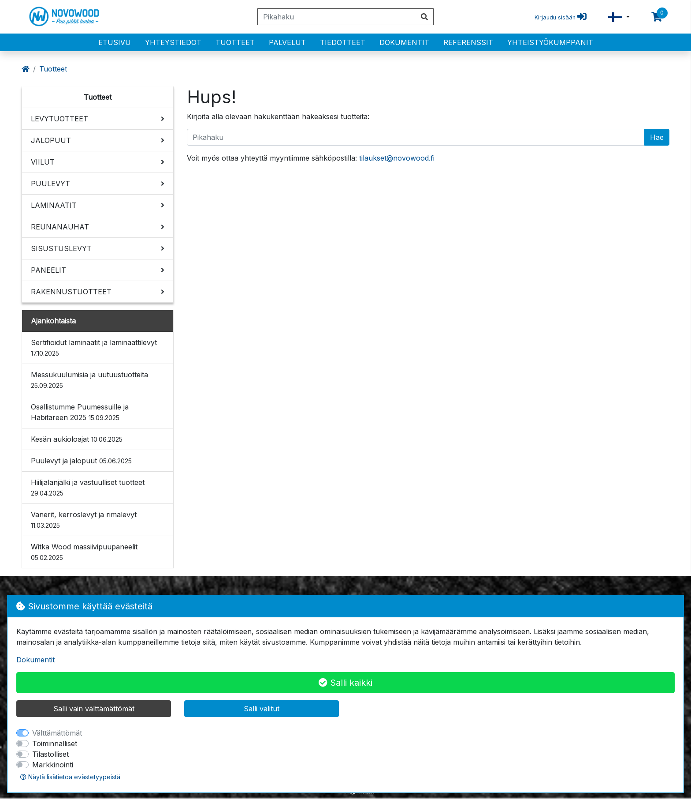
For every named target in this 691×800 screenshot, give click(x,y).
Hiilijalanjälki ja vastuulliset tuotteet (88, 487)
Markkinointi (52, 764)
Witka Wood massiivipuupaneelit (84, 551)
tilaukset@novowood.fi (397, 158)
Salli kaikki (345, 682)
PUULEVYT (50, 183)
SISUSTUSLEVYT (61, 248)
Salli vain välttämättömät (93, 708)
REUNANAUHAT (60, 226)
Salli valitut (261, 708)
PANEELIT (48, 270)
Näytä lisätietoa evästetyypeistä (70, 777)
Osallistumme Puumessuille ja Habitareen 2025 (80, 412)
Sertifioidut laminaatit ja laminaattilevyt (94, 347)
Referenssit (468, 42)
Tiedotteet (342, 42)
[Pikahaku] (336, 16)
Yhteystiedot (173, 42)
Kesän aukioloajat (77, 439)
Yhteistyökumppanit (550, 42)
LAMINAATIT (54, 205)
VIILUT (43, 162)
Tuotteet (235, 42)
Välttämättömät (57, 733)
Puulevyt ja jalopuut (81, 460)
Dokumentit (404, 42)
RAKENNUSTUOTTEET (71, 291)
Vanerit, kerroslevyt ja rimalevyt (84, 519)
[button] (619, 17)
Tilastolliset (50, 754)
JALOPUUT (51, 140)
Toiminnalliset (54, 743)
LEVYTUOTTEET (59, 118)
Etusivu (114, 42)
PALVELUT (287, 42)
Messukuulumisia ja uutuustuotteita (89, 379)
